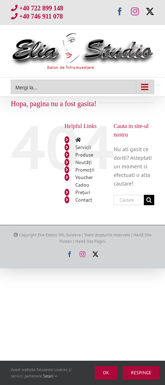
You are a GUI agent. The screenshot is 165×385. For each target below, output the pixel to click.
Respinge (141, 373)
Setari (50, 376)
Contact (83, 200)
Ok (106, 373)
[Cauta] (149, 200)
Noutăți (83, 162)
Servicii (83, 147)
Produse (84, 155)
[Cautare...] (129, 200)
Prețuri (82, 192)
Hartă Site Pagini (90, 241)
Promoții (84, 170)
